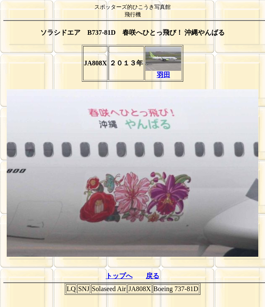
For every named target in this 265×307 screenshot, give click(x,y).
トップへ (119, 275)
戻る (152, 275)
